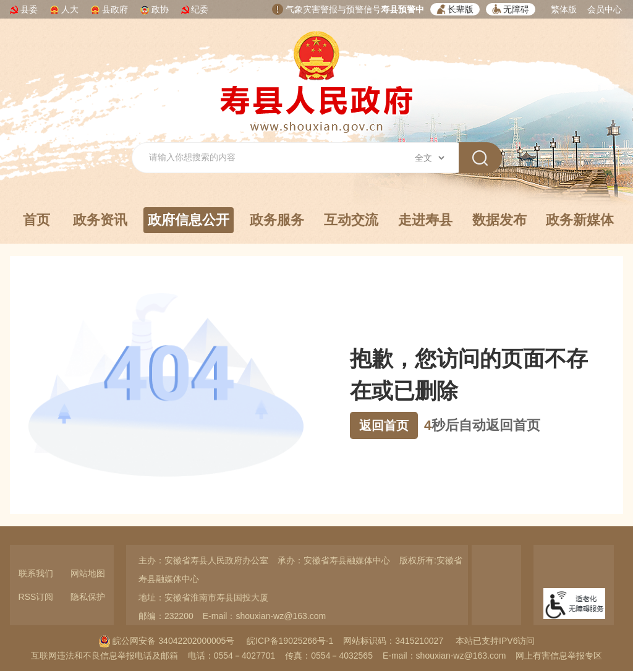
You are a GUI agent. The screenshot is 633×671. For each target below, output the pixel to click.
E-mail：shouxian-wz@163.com (264, 616)
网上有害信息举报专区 (559, 655)
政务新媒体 (580, 220)
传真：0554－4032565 (329, 655)
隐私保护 (87, 597)
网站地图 (87, 573)
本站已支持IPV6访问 (495, 641)
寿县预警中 (402, 9)
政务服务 (277, 220)
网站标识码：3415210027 (393, 641)
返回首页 (384, 425)
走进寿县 (425, 220)
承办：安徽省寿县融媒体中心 (334, 560)
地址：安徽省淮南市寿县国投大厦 (203, 597)
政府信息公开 (188, 222)
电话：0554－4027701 (232, 655)
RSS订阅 (36, 597)
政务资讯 (100, 220)
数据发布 (499, 220)
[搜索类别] (429, 157)
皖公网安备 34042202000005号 (166, 641)
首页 (36, 220)
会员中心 (604, 9)
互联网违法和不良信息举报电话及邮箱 (104, 655)
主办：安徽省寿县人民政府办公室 (203, 560)
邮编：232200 (165, 616)
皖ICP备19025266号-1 (290, 641)
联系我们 (36, 573)
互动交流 (351, 220)
